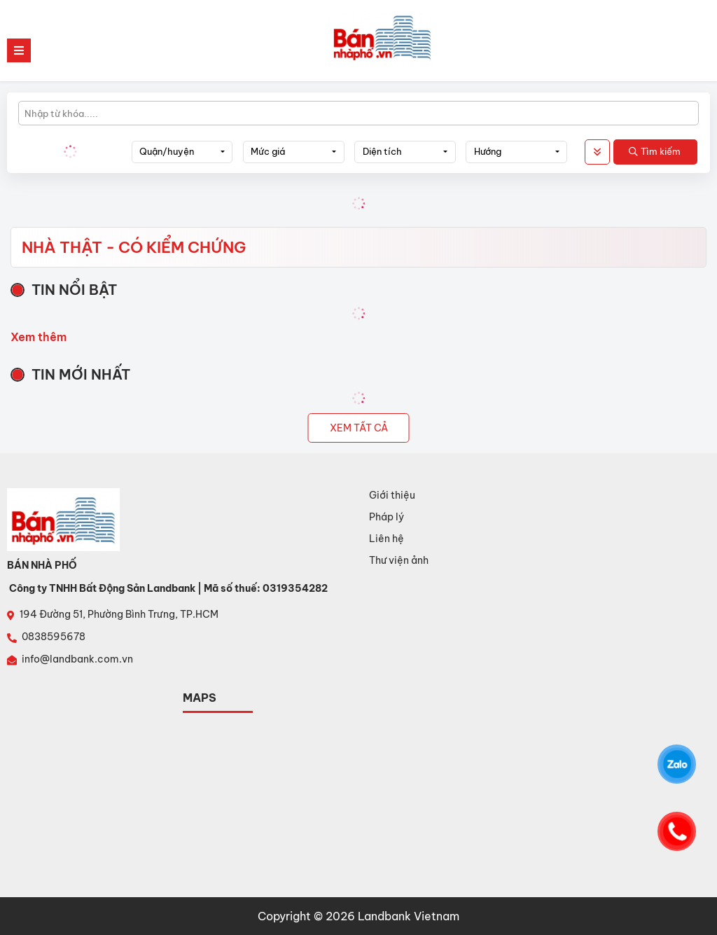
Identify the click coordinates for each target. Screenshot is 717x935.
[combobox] (182, 152)
